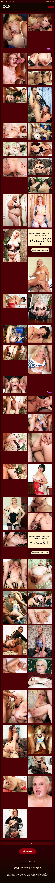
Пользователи (20, 865)
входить (51, 7)
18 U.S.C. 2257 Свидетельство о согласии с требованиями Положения (25, 868)
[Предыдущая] (2, 843)
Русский (12, 1)
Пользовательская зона (50, 1)
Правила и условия (17, 867)
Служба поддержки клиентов (25, 867)
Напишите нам (38, 867)
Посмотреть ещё (38, 865)
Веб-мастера (33, 867)
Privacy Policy (39, 868)
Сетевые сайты (5, 1)
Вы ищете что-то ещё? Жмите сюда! (28, 862)
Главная (15, 865)
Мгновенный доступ (32, 865)
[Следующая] (53, 843)
